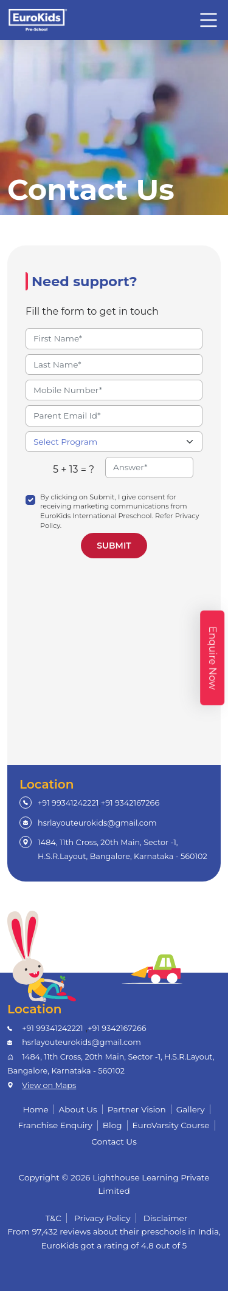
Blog (112, 1125)
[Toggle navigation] (208, 20)
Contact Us (114, 1141)
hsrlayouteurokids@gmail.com (97, 822)
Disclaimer (165, 1218)
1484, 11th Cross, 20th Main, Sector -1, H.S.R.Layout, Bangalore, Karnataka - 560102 (122, 849)
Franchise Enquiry (55, 1125)
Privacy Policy (102, 1218)
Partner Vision (137, 1109)
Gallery (190, 1109)
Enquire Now (212, 657)
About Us (78, 1109)
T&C (53, 1218)
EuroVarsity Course (171, 1125)
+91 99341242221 (68, 802)
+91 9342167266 (130, 802)
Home (35, 1109)
